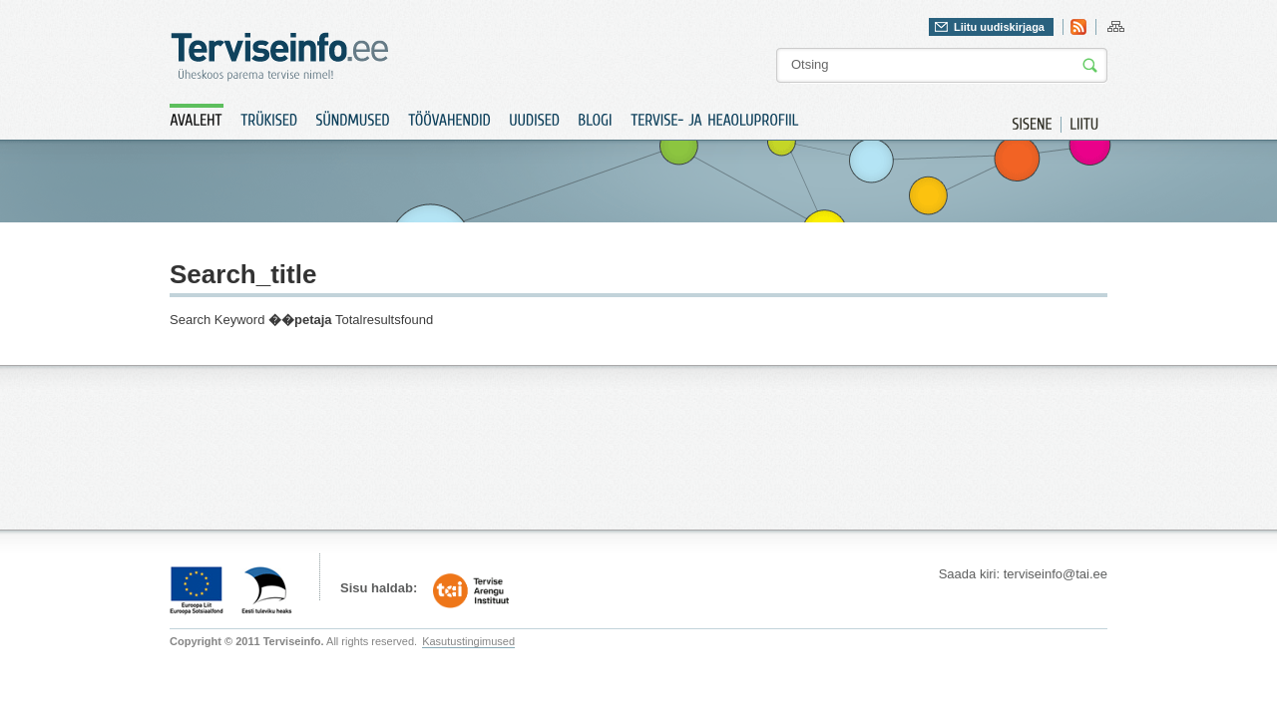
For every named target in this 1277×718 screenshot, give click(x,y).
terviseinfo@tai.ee (1055, 573)
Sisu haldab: (378, 587)
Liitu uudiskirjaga (999, 27)
